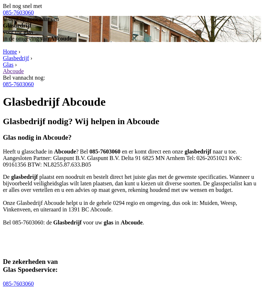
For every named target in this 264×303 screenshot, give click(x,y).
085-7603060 (18, 12)
